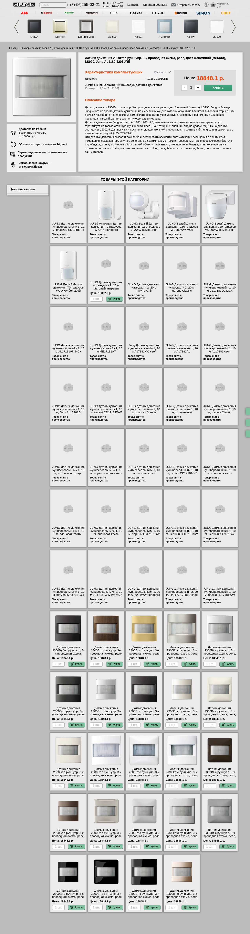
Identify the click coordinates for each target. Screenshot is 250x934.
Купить (218, 87)
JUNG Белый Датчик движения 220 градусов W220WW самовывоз (220, 226)
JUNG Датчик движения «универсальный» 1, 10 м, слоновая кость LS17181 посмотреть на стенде (106, 534)
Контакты (133, 4)
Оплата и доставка (155, 4)
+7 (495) (85, 4)
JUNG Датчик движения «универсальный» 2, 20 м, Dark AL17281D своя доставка (182, 593)
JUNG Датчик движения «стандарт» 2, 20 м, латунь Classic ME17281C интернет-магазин (182, 291)
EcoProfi (60, 36)
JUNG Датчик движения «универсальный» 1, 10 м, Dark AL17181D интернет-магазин (68, 410)
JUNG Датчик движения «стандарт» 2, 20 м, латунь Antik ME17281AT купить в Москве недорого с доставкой (144, 292)
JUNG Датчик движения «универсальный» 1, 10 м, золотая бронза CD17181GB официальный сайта (144, 412)
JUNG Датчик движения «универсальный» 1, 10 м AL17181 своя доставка (219, 350)
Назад (12, 48)
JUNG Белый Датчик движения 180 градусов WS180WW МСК (182, 226)
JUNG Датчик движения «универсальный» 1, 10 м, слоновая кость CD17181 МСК (219, 471)
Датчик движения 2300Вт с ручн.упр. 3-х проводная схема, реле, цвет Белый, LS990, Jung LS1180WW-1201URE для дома (182, 776)
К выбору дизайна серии (34, 48)
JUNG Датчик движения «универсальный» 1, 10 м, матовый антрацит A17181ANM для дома (68, 471)
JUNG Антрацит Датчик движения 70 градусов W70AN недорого (106, 226)
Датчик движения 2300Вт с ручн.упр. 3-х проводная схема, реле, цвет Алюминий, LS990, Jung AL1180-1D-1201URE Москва (144, 716)
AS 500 (112, 36)
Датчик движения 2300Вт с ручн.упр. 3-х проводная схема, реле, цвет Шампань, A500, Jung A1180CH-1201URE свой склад (182, 898)
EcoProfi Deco (86, 36)
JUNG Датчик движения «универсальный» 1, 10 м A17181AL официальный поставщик (182, 351)
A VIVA (34, 36)
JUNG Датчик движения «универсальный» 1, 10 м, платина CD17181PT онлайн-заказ (68, 228)
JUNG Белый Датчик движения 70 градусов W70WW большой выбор (68, 289)
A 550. (138, 36)
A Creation (165, 36)
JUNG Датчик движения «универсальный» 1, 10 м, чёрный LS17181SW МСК (144, 532)
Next (233, 27)
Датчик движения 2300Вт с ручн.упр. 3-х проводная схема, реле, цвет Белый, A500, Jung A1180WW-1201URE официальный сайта (106, 776)
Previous (16, 27)
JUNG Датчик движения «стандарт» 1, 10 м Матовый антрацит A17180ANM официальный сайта (106, 288)
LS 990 (217, 36)
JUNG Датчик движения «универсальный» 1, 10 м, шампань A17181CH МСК (68, 593)
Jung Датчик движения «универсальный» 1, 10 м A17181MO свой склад (144, 350)
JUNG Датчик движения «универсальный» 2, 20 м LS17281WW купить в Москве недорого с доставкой (106, 595)
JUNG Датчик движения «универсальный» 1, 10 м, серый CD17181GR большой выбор (182, 471)
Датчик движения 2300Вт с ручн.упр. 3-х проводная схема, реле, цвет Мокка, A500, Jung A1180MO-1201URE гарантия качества (68, 837)
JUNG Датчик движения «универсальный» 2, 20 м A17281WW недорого (144, 591)
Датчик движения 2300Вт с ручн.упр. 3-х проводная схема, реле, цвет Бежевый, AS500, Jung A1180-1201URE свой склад (182, 716)
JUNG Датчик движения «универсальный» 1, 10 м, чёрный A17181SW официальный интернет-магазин (219, 534)
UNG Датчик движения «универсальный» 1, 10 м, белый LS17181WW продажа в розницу (220, 593)
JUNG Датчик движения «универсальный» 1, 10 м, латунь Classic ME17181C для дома (219, 410)
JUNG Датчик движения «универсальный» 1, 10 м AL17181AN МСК (68, 348)
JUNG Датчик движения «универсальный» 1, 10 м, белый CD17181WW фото (106, 410)
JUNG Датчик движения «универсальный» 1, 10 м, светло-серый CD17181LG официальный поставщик (144, 474)
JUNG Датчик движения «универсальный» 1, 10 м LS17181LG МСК (219, 287)
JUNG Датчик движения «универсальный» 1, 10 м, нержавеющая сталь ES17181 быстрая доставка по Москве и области (106, 474)
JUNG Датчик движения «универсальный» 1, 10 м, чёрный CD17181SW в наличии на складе (182, 532)
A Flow (190, 36)
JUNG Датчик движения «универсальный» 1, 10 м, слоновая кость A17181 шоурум (68, 532)
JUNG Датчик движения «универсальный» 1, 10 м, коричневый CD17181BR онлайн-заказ (182, 412)
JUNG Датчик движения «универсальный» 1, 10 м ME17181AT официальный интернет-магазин (106, 351)
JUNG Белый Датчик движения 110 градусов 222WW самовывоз (144, 226)
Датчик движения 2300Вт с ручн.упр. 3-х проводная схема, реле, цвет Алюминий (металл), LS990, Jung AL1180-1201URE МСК (219, 655)
